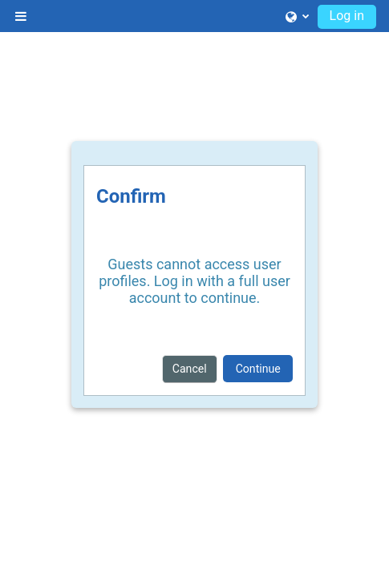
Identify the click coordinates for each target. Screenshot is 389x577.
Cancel (189, 368)
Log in (347, 15)
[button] (297, 16)
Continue (258, 368)
